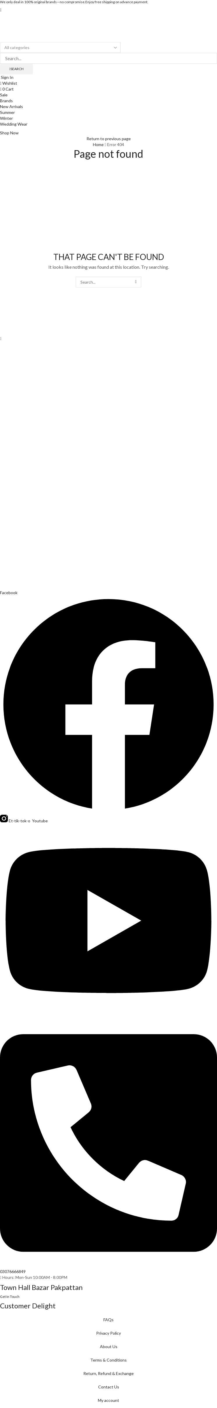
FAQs (108, 1319)
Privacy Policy (108, 1333)
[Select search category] (60, 47)
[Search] (16, 69)
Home (98, 144)
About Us (108, 1346)
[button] (0, 9)
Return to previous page (109, 138)
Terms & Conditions (108, 1359)
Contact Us (108, 1386)
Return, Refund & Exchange (108, 1373)
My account (108, 1400)
